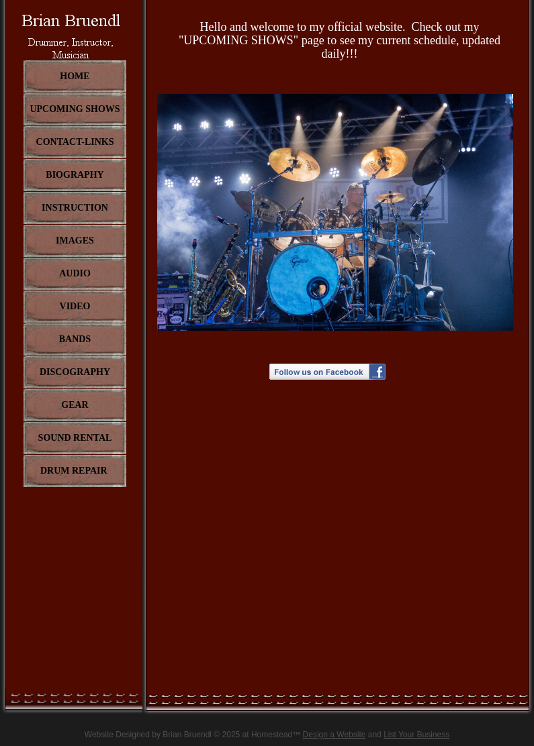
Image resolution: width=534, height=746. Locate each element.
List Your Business (416, 734)
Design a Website (334, 734)
